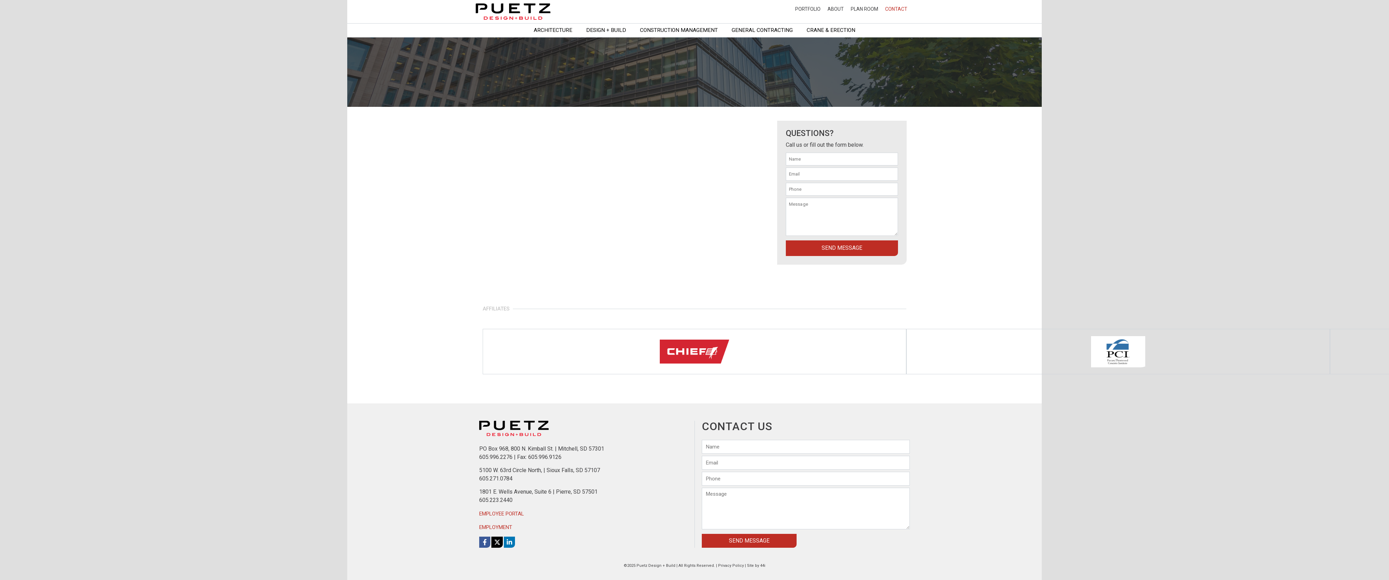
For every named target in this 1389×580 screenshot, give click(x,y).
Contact (896, 9)
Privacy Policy (731, 565)
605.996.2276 (496, 456)
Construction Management (679, 30)
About (835, 9)
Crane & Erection (831, 30)
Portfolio (808, 9)
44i (762, 565)
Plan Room (864, 9)
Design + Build (606, 30)
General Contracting (762, 30)
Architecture (553, 30)
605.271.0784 (496, 478)
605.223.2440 (496, 500)
